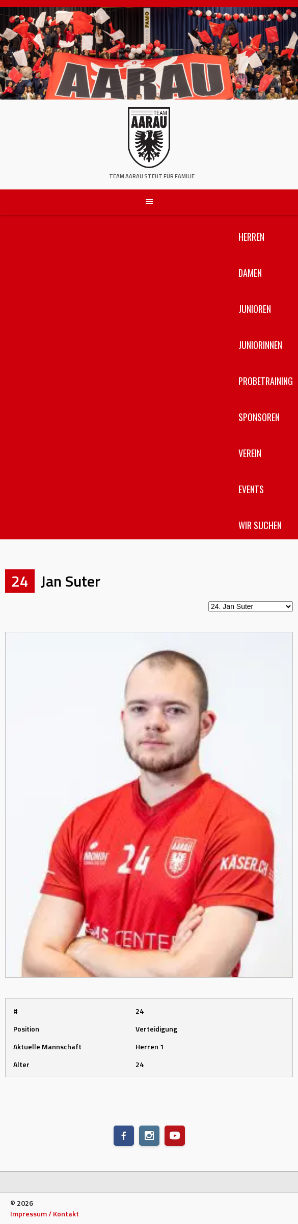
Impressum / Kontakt (44, 1213)
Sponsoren (259, 417)
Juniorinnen (260, 344)
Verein (249, 453)
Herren (251, 236)
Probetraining (265, 381)
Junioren (254, 308)
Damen (250, 272)
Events (251, 489)
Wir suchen (260, 525)
